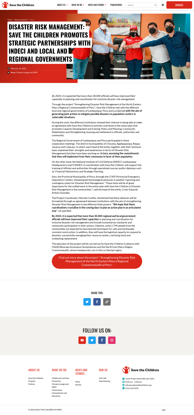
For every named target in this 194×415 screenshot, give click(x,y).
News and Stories (96, 4)
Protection (56, 381)
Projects (31, 381)
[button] (155, 5)
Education (56, 396)
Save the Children (35, 378)
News (32, 20)
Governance (57, 390)
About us (61, 4)
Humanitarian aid (59, 393)
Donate (179, 5)
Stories (78, 384)
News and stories (21, 20)
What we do (77, 4)
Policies (31, 384)
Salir (164, 410)
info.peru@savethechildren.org (138, 385)
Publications (116, 4)
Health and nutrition (60, 378)
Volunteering (104, 381)
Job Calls (103, 378)
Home (9, 20)
